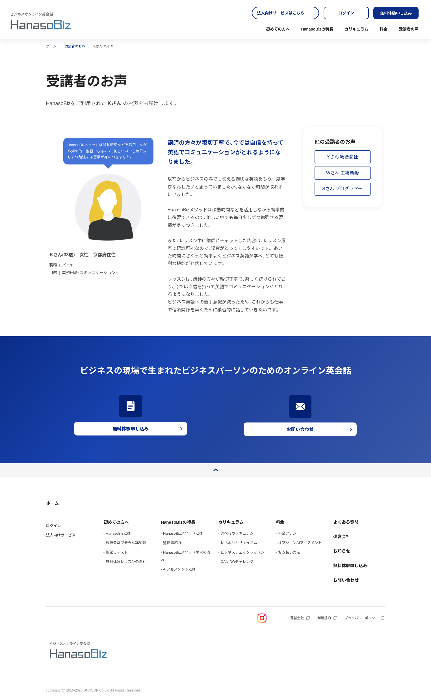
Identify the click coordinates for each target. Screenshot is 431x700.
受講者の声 (409, 29)
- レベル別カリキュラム (237, 543)
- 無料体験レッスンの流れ (124, 562)
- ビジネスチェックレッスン (241, 552)
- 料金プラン (286, 533)
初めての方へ (278, 29)
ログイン (346, 13)
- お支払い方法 (288, 552)
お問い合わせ (346, 580)
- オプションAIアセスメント (299, 543)
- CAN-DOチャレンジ (235, 562)
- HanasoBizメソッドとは (182, 533)
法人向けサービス (60, 535)
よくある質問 (346, 522)
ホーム (52, 503)
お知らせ (341, 551)
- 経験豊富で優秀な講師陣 (124, 543)
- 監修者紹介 (171, 543)
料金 (383, 29)
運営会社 (341, 536)
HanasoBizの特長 (317, 29)
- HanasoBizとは (117, 533)
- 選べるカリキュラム (236, 533)
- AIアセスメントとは (178, 569)
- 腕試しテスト (115, 552)
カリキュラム (356, 29)
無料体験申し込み (396, 13)
